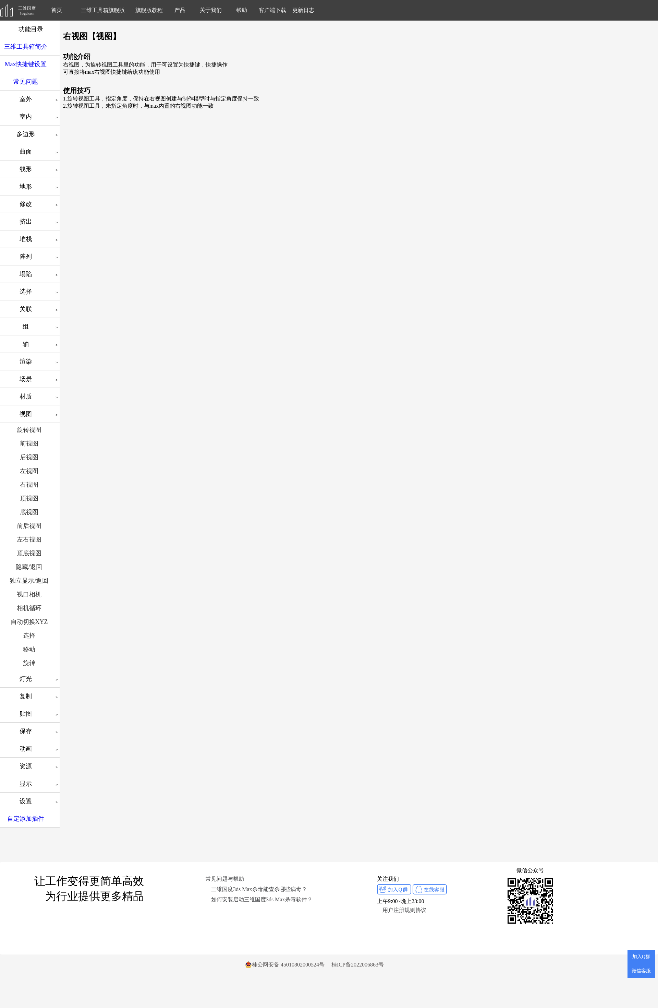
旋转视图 (29, 429)
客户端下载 (272, 10)
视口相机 (29, 594)
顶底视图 (29, 553)
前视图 (29, 443)
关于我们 (211, 10)
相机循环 (29, 608)
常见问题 (25, 81)
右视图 (29, 484)
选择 (29, 635)
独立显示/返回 (29, 580)
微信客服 (641, 970)
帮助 (241, 10)
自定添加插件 (25, 818)
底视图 (29, 512)
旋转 (29, 663)
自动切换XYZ (29, 621)
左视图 (29, 470)
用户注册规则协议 (404, 910)
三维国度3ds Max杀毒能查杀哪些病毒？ (259, 889)
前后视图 (29, 525)
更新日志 (303, 10)
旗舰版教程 (149, 10)
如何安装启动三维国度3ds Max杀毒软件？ (262, 899)
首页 (56, 10)
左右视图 (29, 539)
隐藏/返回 (29, 567)
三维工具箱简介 (25, 46)
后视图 (29, 457)
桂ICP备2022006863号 (357, 965)
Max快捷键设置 (26, 64)
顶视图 (29, 498)
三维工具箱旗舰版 (103, 10)
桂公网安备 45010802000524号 (285, 964)
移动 (29, 649)
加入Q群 (641, 956)
